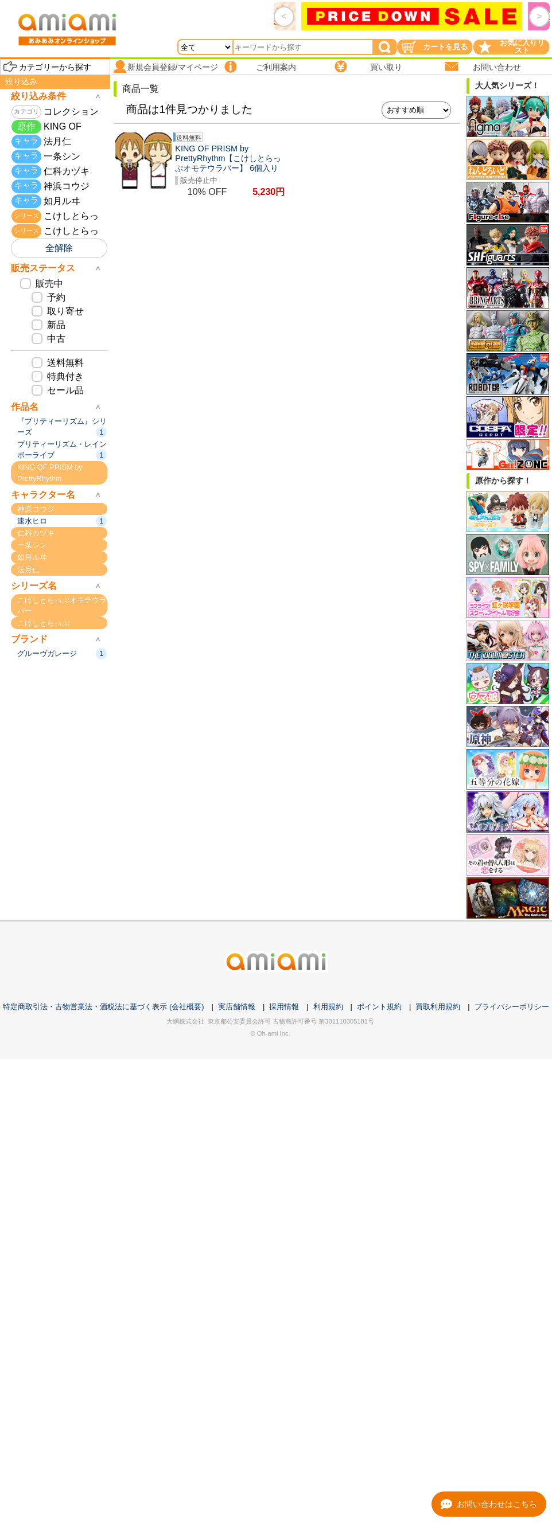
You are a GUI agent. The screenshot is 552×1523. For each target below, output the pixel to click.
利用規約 (328, 1006)
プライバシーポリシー (512, 1006)
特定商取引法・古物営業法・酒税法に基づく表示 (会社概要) (103, 1006)
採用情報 (284, 1006)
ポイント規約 (379, 1006)
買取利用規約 (437, 1006)
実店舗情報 (236, 1006)
